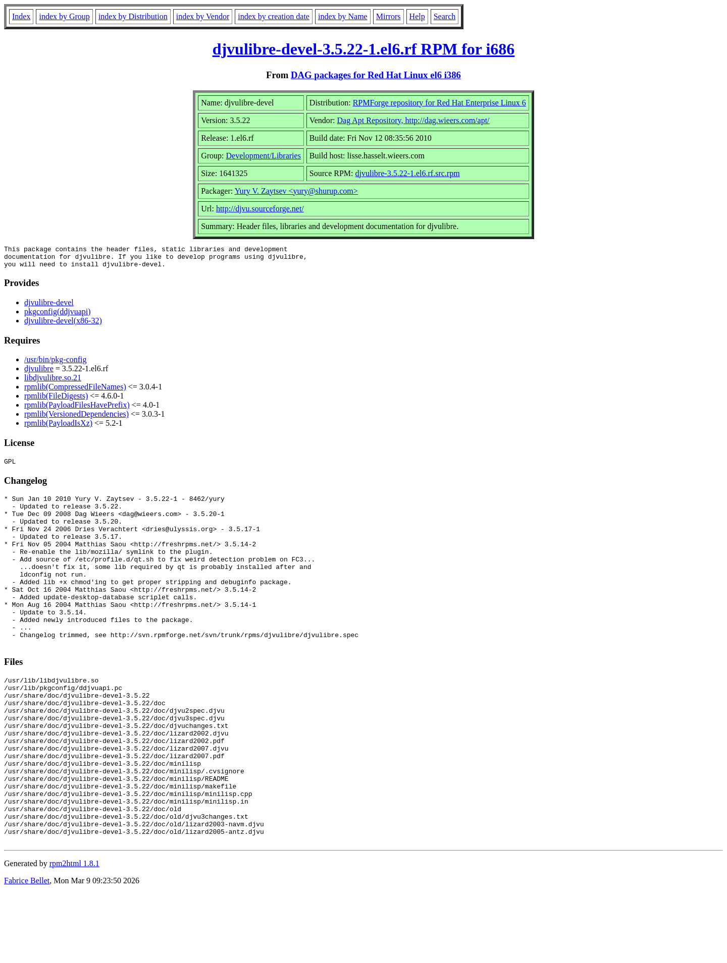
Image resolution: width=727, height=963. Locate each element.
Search (445, 16)
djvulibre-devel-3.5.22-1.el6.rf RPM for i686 (364, 49)
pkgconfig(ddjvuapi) (57, 316)
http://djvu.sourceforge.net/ (260, 208)
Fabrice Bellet (26, 950)
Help (417, 16)
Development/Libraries (263, 155)
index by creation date (273, 16)
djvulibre (39, 373)
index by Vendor (202, 16)
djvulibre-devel (49, 307)
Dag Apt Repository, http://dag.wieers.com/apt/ (413, 120)
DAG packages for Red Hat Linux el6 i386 (376, 75)
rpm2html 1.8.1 (74, 933)
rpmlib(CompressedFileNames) (75, 391)
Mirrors (388, 16)
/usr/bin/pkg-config (55, 364)
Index (21, 16)
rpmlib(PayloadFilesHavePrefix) (77, 409)
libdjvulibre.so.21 (52, 382)
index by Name (343, 16)
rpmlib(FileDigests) (56, 400)
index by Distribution (133, 16)
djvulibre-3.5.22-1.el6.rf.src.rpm (407, 173)
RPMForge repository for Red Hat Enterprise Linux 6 (439, 102)
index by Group (64, 16)
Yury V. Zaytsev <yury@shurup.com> (296, 191)
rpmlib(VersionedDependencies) (76, 418)
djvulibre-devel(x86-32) (63, 325)
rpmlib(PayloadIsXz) (58, 427)
